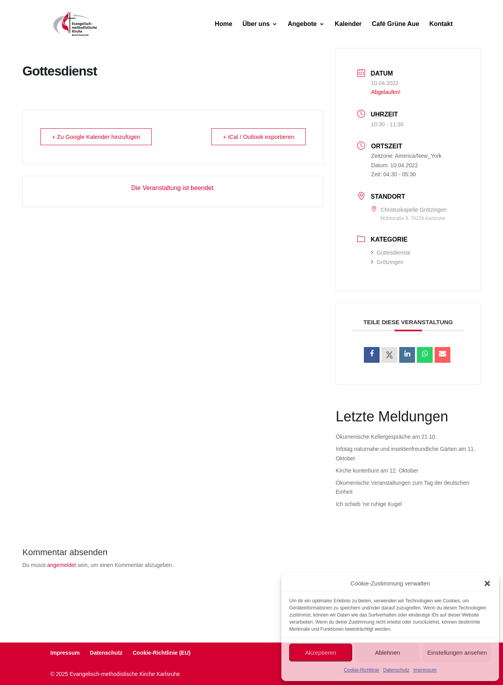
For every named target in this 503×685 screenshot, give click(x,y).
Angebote (302, 24)
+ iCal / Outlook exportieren (258, 136)
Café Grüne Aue (395, 24)
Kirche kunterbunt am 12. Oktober (377, 470)
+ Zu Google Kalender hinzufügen (96, 136)
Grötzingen (387, 262)
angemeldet (61, 565)
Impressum (425, 670)
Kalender (348, 24)
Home (223, 24)
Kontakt (441, 24)
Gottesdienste (390, 252)
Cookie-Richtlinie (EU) (162, 653)
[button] (487, 583)
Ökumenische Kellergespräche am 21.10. (386, 437)
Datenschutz (396, 670)
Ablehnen (387, 652)
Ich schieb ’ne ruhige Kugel (369, 504)
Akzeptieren (320, 652)
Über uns (256, 24)
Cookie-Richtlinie (361, 670)
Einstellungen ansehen (457, 652)
